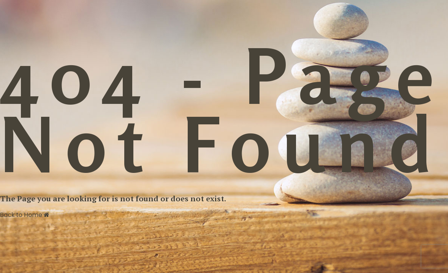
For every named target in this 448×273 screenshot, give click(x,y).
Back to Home (24, 214)
